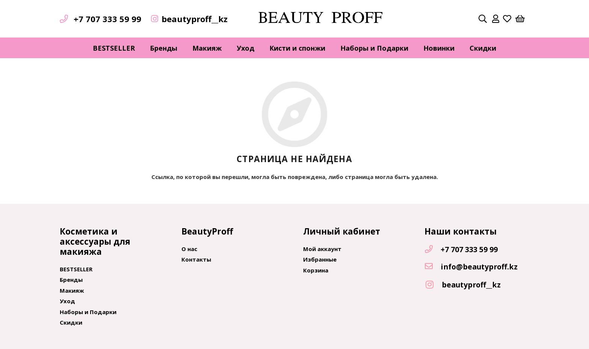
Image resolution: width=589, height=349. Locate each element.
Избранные (320, 259)
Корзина (315, 270)
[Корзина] (520, 18)
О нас (189, 249)
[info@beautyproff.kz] (432, 266)
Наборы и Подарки (88, 312)
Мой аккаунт (322, 249)
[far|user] (495, 18)
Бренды (71, 279)
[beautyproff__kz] (433, 285)
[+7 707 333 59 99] (432, 249)
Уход (67, 301)
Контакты (196, 259)
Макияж (72, 290)
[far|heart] (507, 18)
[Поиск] (483, 19)
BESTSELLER (76, 269)
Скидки (71, 322)
